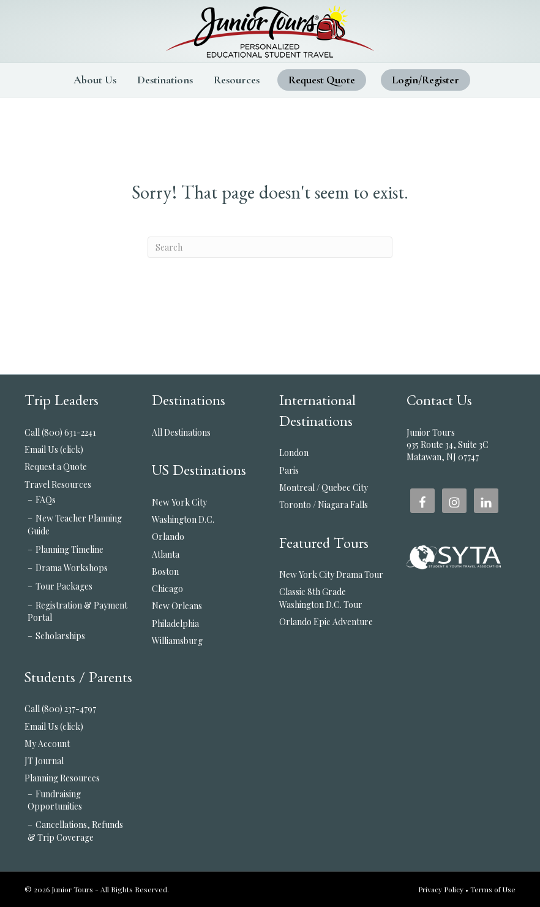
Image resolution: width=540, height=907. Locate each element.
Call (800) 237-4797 (60, 709)
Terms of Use (493, 889)
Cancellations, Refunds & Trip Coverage (75, 831)
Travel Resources (57, 484)
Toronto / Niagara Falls (323, 504)
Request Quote (321, 79)
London (294, 452)
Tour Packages (64, 586)
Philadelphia (175, 623)
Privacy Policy (440, 889)
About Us (94, 79)
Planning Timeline (69, 549)
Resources (237, 79)
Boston (165, 571)
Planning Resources (62, 778)
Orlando (168, 536)
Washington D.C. (183, 519)
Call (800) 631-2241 (60, 432)
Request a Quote (55, 466)
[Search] (270, 247)
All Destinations (181, 432)
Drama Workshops (72, 568)
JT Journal (44, 761)
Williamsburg (177, 641)
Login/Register (425, 79)
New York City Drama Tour (331, 574)
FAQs (46, 500)
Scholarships (60, 636)
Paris (289, 470)
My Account (47, 744)
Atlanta (165, 554)
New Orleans (177, 606)
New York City (179, 502)
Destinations (165, 79)
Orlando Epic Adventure (326, 622)
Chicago (167, 588)
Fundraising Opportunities (55, 800)
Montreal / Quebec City (323, 487)
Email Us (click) (53, 449)
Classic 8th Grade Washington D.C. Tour (320, 598)
